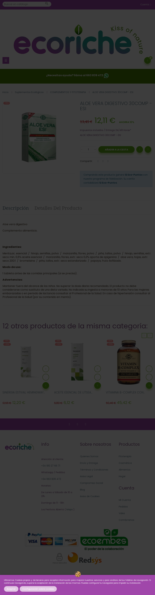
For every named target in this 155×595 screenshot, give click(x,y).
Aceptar (11, 589)
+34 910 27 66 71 (50, 465)
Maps (69, 509)
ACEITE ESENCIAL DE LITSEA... (73, 392)
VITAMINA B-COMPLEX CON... (125, 392)
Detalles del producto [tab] (58, 208)
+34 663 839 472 (51, 479)
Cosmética (125, 463)
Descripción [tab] (16, 208)
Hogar (122, 476)
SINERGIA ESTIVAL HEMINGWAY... (24, 392)
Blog (82, 489)
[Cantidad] (88, 149)
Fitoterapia (125, 456)
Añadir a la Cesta (116, 149)
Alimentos (124, 469)
